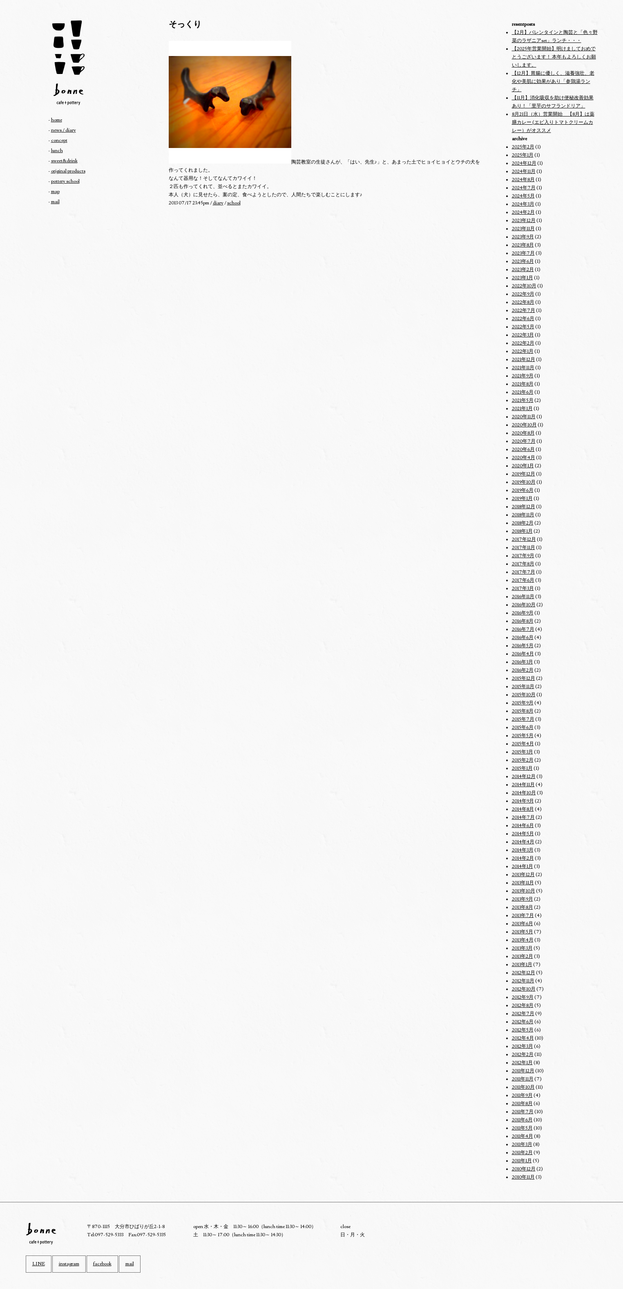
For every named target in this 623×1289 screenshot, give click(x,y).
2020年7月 (524, 441)
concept (59, 140)
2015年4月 (523, 744)
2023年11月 (523, 229)
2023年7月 (523, 253)
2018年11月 (523, 515)
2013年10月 (523, 891)
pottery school (65, 181)
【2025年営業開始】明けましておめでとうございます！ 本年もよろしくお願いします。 (554, 57)
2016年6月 (523, 637)
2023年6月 (523, 261)
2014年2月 (523, 858)
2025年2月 (523, 147)
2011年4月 (522, 1136)
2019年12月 (523, 474)
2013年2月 (522, 956)
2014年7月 (523, 817)
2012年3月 (522, 1046)
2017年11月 (523, 548)
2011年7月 (523, 1112)
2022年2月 (523, 343)
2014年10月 (524, 793)
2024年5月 (523, 196)
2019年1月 (522, 498)
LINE (38, 1264)
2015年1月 (522, 768)
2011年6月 (522, 1120)
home (56, 120)
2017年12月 (524, 539)
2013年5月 (522, 932)
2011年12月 (523, 1071)
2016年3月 (522, 662)
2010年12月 (524, 1169)
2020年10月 (524, 425)
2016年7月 (523, 629)
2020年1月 (523, 466)
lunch (57, 151)
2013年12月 (523, 875)
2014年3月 (523, 850)
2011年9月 (522, 1095)
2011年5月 (522, 1128)
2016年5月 (523, 646)
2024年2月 (523, 212)
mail (55, 202)
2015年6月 (523, 727)
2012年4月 (523, 1038)
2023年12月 (524, 220)
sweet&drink (64, 161)
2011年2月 (522, 1153)
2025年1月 (523, 155)
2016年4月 (523, 654)
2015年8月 (523, 711)
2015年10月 (524, 695)
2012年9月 (523, 997)
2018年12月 (523, 507)
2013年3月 (522, 948)
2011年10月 (523, 1087)
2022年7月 (523, 310)
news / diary (63, 130)
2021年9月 (523, 376)
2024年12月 (524, 163)
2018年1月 (522, 531)
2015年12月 (523, 678)
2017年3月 (523, 588)
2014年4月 (523, 842)
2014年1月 (522, 866)
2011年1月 (522, 1161)
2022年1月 (523, 351)
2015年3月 (522, 752)
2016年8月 (523, 621)
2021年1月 (522, 409)
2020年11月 (524, 417)
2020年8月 (523, 433)
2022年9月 (523, 294)
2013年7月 (523, 915)
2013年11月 (523, 883)
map (55, 191)
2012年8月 (523, 1005)
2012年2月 (523, 1054)
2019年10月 (524, 482)
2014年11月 (523, 785)
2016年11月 (523, 597)
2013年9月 (522, 899)
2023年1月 (522, 278)
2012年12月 (523, 973)
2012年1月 (522, 1063)
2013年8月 (522, 907)
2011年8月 (522, 1104)
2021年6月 (523, 392)
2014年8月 (523, 809)
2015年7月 (523, 719)
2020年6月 (523, 449)
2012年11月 (523, 981)
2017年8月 (523, 564)
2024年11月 (524, 171)
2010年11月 (523, 1177)
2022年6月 (523, 319)
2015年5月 (523, 736)
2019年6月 (523, 490)
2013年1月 (522, 965)
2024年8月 (523, 180)
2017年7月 (523, 572)
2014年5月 (523, 834)
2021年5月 (523, 400)
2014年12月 (524, 776)
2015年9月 (523, 703)
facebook (102, 1264)
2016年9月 (523, 613)
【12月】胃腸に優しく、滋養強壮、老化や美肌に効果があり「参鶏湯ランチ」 (553, 81)
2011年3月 (522, 1144)
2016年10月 (524, 605)
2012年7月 (523, 1014)
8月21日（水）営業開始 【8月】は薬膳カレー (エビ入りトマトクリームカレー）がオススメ (553, 122)
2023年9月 (523, 237)
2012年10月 (524, 989)
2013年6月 (522, 924)
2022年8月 (523, 302)
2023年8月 (523, 245)
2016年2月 (523, 670)
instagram (69, 1264)
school (234, 203)
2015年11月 (523, 687)
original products (68, 171)
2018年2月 (523, 523)
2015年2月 (523, 760)
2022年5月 (523, 327)
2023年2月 (523, 270)
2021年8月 (523, 384)
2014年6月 (523, 826)
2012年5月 (523, 1030)
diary (218, 203)
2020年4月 (523, 458)
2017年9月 (523, 556)
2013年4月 (523, 940)
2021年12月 (523, 359)
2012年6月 (523, 1022)
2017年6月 (523, 580)
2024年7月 (524, 188)
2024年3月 (523, 204)
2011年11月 (523, 1079)
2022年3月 (523, 335)
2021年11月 (523, 368)
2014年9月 (523, 801)
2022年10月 (524, 286)
